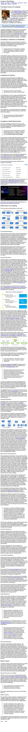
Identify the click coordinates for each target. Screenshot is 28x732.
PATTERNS (7, 2)
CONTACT (14, 4)
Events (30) (9, 20)
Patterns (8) (17, 21)
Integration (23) (21, 20)
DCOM (4, 248)
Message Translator (20, 438)
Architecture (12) (22, 18)
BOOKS (9, 4)
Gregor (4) (15, 20)
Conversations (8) (19, 19)
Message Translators (13, 490)
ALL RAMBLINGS (14, 18)
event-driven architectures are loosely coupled (14, 677)
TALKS (25, 2)
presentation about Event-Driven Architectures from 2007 (14, 288)
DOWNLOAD (4, 4)
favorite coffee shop (15, 569)
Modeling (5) (12, 21)
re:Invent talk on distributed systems (9, 181)
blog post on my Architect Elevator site (10, 203)
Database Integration (8, 632)
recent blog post (18, 33)
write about (18, 13)
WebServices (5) (13, 22)
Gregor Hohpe (17, 10)
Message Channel (10, 269)
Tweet (6, 721)
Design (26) (4, 20)
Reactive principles (7, 364)
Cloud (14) (12, 19)
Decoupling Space (10, 366)
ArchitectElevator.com (19, 26)
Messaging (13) (5, 21)
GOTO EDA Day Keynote (15, 180)
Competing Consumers (6, 623)
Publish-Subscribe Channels (12, 318)
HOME (2, 2)
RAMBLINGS (14, 2)
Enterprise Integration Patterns (20, 11)
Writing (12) (19, 22)
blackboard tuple (8, 270)
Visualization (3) (5, 22)
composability (14, 391)
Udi (16, 563)
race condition (12, 634)
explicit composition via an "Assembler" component (12, 334)
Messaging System (5, 622)
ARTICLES (20, 2)
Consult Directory (21, 282)
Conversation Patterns (16, 577)
